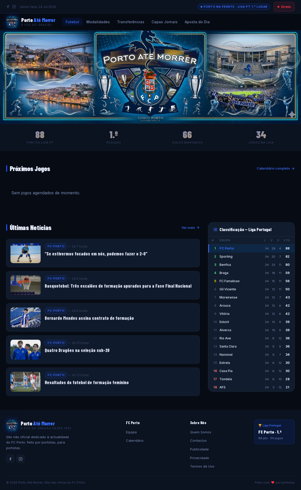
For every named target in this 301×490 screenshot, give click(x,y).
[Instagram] (14, 6)
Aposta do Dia (197, 22)
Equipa (131, 432)
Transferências (130, 22)
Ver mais (190, 227)
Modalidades (98, 22)
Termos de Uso (202, 466)
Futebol (72, 22)
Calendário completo (276, 168)
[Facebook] (8, 6)
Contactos (198, 440)
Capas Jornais (165, 22)
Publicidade (199, 449)
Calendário (135, 440)
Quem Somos (200, 432)
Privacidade (199, 458)
